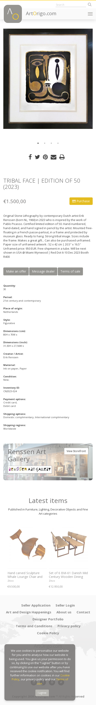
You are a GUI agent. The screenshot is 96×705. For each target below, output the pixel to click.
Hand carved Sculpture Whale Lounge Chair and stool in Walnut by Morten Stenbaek (26, 575)
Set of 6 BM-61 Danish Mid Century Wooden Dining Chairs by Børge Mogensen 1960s (68, 575)
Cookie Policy (48, 633)
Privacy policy (69, 626)
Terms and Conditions (34, 626)
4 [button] (58, 143)
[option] (48, 79)
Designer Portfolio (48, 619)
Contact (83, 612)
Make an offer (16, 271)
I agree (42, 693)
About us (63, 612)
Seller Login (65, 605)
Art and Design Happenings (28, 612)
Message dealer (43, 271)
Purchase (81, 201)
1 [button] (38, 143)
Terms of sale (70, 271)
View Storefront (76, 451)
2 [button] (44, 143)
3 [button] (51, 143)
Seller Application (35, 605)
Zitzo (11, 580)
